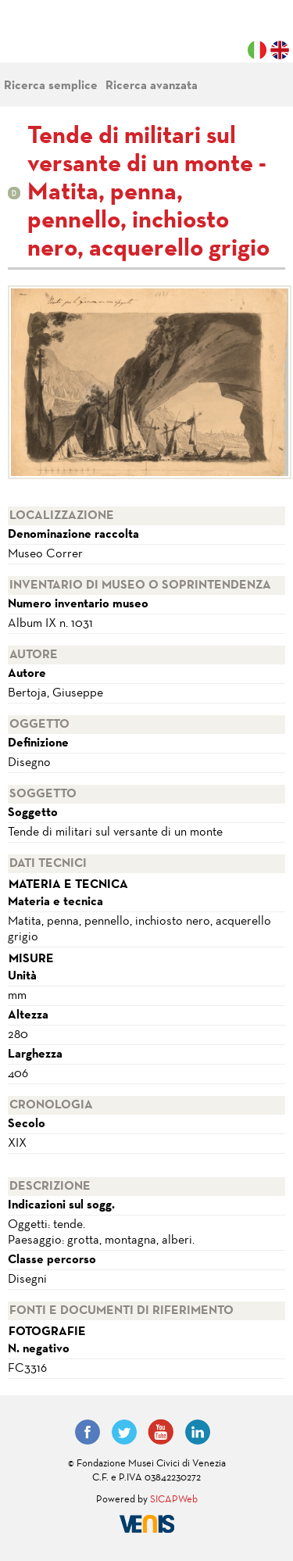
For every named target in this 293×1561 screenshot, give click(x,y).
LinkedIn (197, 1432)
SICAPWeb (174, 1500)
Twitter (124, 1432)
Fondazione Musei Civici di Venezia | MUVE (72, 39)
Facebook (87, 1432)
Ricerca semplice (51, 86)
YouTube (161, 1432)
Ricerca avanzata (151, 86)
